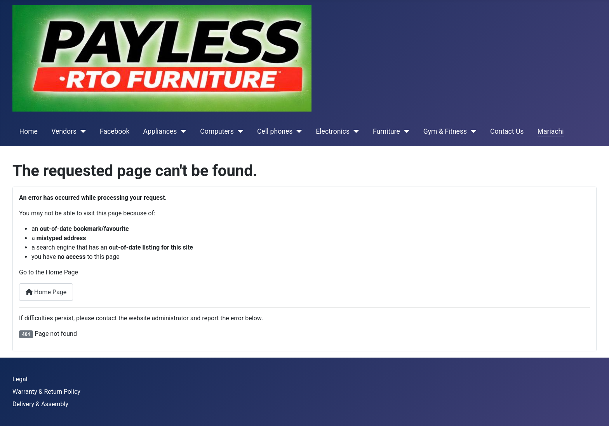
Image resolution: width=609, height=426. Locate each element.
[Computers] (239, 131)
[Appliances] (181, 131)
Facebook (114, 131)
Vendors (64, 131)
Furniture (386, 131)
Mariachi (551, 131)
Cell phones (274, 131)
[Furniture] (405, 131)
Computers (217, 131)
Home (28, 131)
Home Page (46, 292)
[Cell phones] (297, 131)
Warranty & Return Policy (46, 391)
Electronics (333, 131)
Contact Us (507, 131)
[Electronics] (354, 131)
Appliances (160, 131)
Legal (20, 379)
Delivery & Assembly (40, 404)
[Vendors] (81, 131)
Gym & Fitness (445, 131)
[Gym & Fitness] (472, 131)
